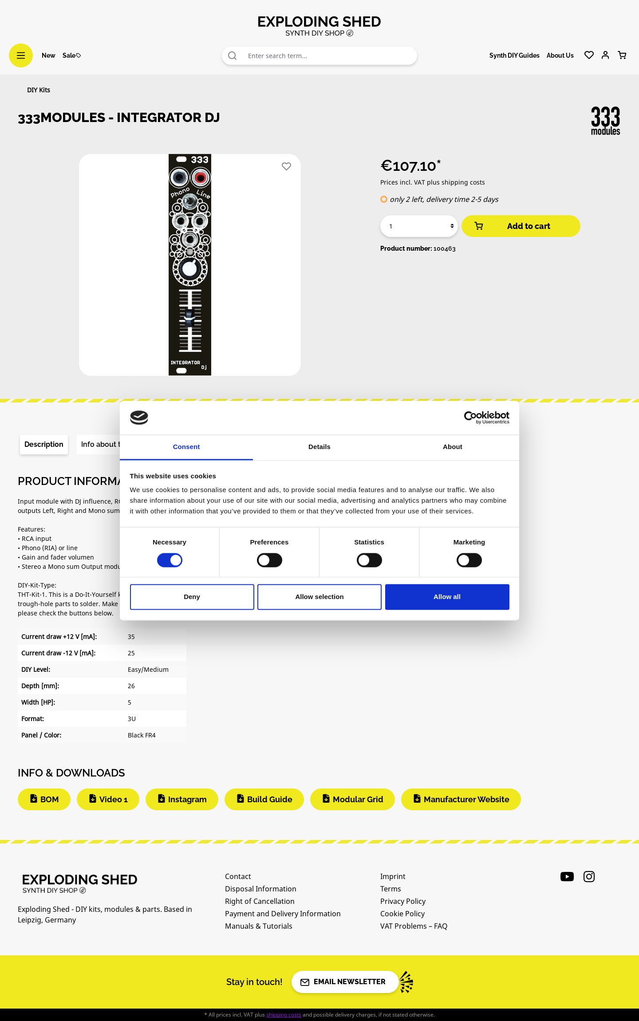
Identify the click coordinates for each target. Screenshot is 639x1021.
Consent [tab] (186, 447)
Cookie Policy (402, 914)
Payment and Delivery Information (283, 914)
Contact (238, 876)
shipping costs (283, 1014)
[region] (190, 268)
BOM (49, 799)
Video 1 (113, 799)
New (48, 55)
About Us (560, 55)
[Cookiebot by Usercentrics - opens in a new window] (470, 417)
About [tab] (452, 447)
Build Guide (269, 799)
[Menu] (21, 55)
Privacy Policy (403, 901)
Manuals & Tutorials (258, 926)
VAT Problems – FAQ (414, 926)
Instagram (187, 799)
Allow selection (319, 597)
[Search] (232, 56)
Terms (390, 889)
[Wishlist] (589, 55)
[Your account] (605, 55)
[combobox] (330, 56)
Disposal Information (260, 889)
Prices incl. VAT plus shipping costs (432, 182)
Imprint (393, 876)
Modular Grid (358, 799)
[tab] (44, 444)
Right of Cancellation (260, 901)
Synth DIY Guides (514, 55)
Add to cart (511, 226)
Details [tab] (319, 447)
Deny (192, 597)
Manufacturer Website (466, 799)
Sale (72, 55)
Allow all (447, 597)
